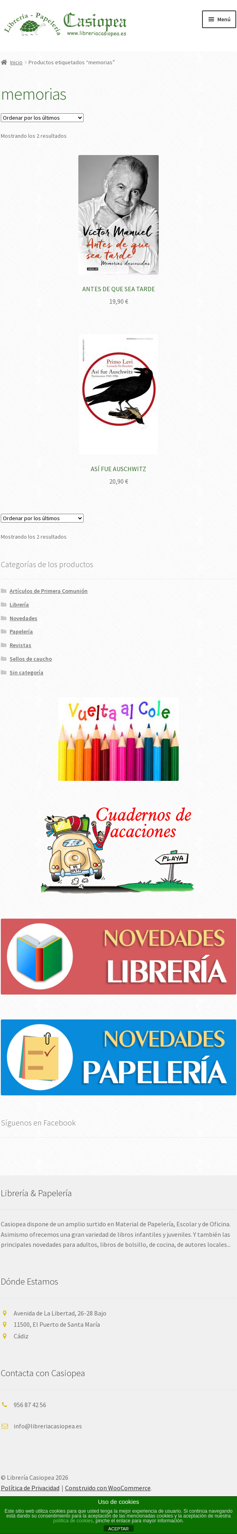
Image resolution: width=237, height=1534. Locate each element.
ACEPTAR (118, 1528)
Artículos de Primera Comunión (49, 590)
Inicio (16, 62)
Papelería (21, 631)
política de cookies (73, 1521)
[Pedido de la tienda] (42, 117)
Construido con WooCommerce (108, 1488)
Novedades (23, 618)
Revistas (20, 645)
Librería (19, 604)
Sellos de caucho (31, 658)
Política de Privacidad (30, 1488)
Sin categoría (26, 672)
